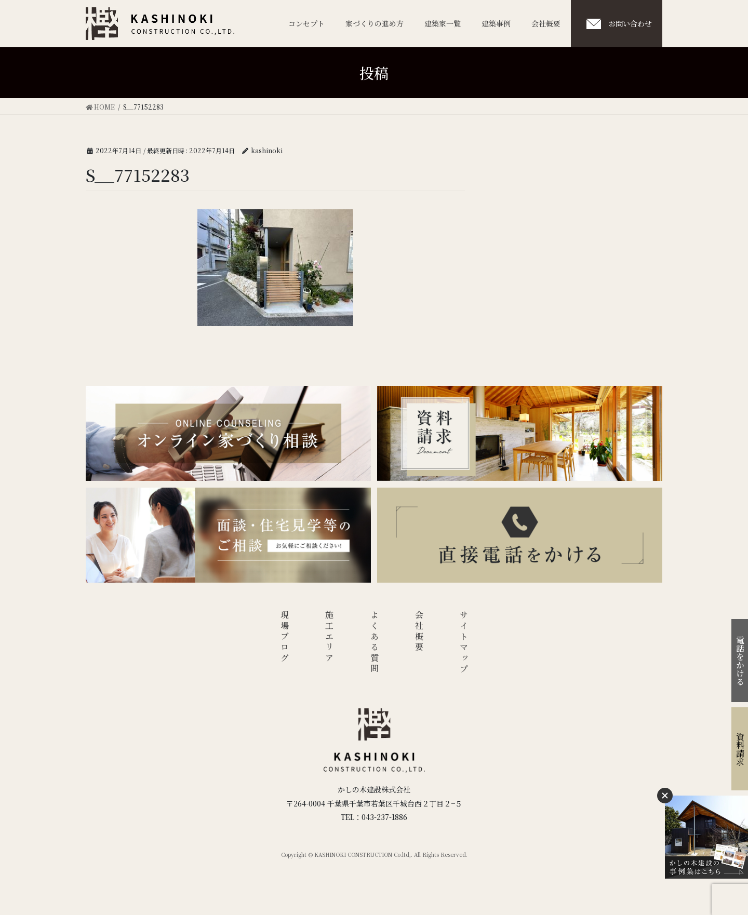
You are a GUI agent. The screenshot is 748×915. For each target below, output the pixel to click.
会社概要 (419, 631)
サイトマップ (464, 642)
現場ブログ (284, 637)
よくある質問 (374, 642)
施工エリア (330, 637)
